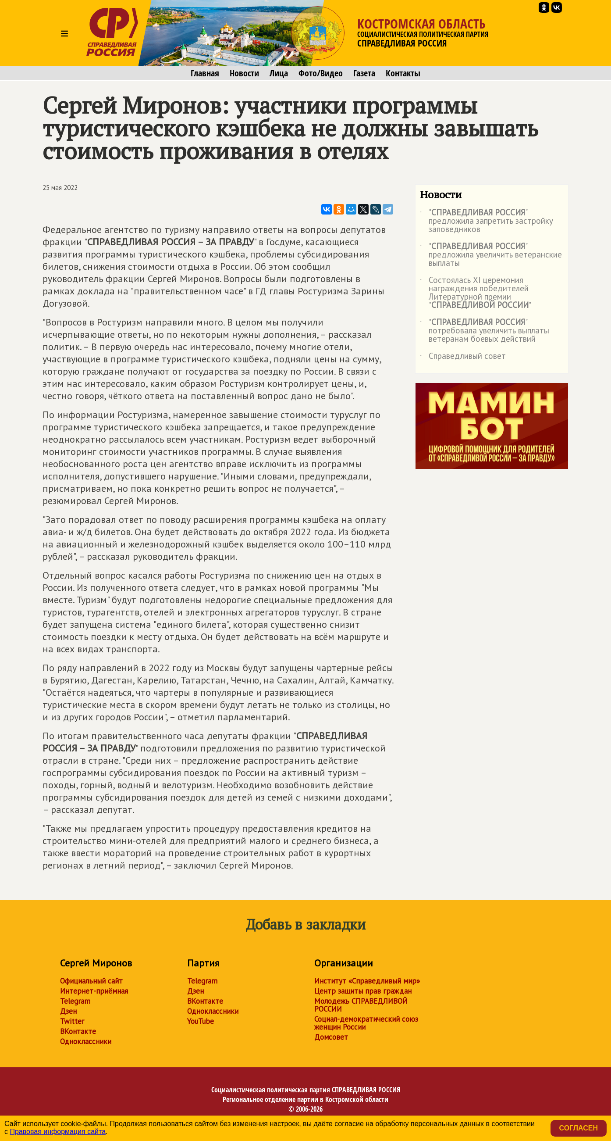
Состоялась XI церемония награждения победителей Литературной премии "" (475, 293)
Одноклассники (85, 1041)
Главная (205, 73)
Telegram (75, 1001)
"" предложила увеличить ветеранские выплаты (491, 255)
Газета (364, 73)
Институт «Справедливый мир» (367, 981)
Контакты (403, 73)
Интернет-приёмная (94, 991)
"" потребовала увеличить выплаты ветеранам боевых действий (484, 331)
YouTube (200, 1021)
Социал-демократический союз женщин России (366, 1023)
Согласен (578, 1128)
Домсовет (331, 1037)
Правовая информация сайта (58, 1131)
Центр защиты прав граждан (363, 991)
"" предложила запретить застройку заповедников (486, 221)
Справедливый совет (463, 357)
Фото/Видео (320, 73)
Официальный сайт (91, 981)
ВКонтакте (78, 1031)
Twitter (72, 1021)
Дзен (68, 1011)
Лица (279, 73)
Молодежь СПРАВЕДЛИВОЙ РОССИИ (361, 1005)
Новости (244, 73)
